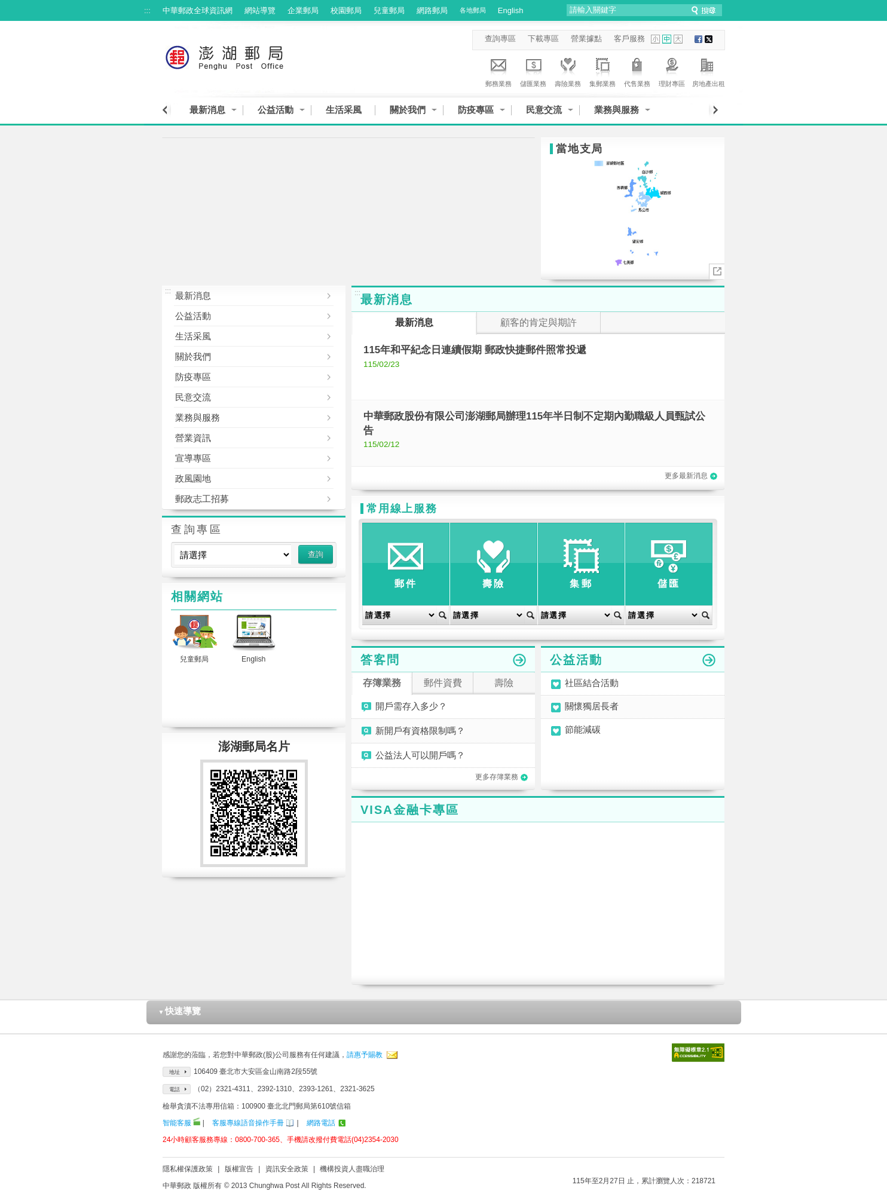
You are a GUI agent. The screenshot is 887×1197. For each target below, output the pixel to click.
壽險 (503, 683)
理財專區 (671, 70)
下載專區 (543, 38)
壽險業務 (567, 70)
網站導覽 (260, 10)
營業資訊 (244, 438)
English (511, 10)
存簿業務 (382, 683)
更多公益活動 (708, 660)
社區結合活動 (592, 683)
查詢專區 (500, 38)
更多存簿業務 (501, 777)
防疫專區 (476, 110)
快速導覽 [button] (179, 1011)
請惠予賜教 (365, 1055)
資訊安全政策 (286, 1169)
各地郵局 (473, 10)
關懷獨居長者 (592, 706)
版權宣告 (239, 1169)
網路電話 (321, 1123)
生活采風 (344, 110)
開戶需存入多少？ (411, 706)
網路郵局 (432, 10)
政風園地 (244, 479)
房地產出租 (708, 70)
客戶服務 (629, 38)
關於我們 (408, 110)
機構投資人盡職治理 (352, 1169)
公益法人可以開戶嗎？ (420, 755)
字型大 (678, 39)
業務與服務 (616, 110)
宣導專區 (244, 458)
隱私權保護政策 (188, 1169)
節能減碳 (583, 730)
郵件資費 (443, 683)
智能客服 (177, 1123)
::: (147, 10)
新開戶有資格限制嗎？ (420, 730)
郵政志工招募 (244, 499)
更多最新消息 (691, 476)
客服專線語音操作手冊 (248, 1123)
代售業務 (637, 70)
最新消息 (207, 110)
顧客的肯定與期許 (538, 322)
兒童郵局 (389, 10)
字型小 (655, 39)
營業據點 (586, 38)
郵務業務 (498, 70)
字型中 (666, 39)
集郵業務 (602, 70)
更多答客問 (519, 660)
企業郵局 (303, 10)
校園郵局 (346, 10)
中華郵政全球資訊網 (198, 10)
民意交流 (544, 110)
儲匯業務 (533, 70)
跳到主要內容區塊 (6, 6)
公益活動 (275, 110)
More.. (717, 272)
